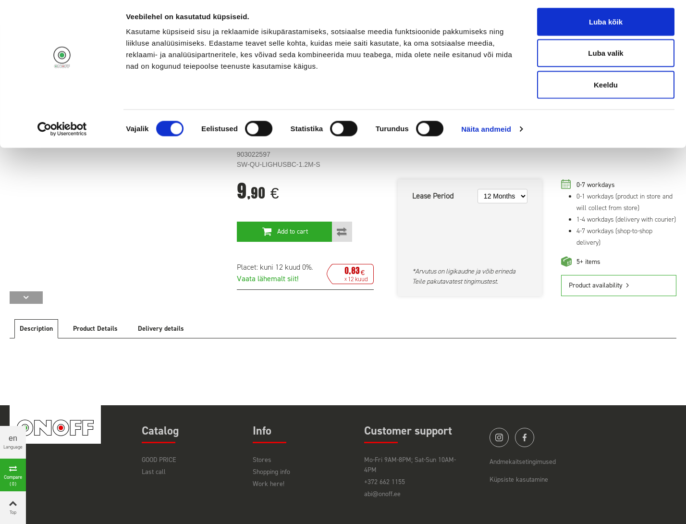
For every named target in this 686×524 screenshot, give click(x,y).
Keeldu (606, 88)
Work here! (268, 483)
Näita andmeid (486, 132)
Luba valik (605, 57)
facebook (524, 437)
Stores (262, 459)
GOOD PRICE (159, 459)
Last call (154, 471)
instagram (499, 437)
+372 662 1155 (384, 482)
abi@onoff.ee (382, 494)
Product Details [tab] (95, 328)
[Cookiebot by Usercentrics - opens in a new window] (62, 132)
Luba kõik (606, 25)
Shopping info (271, 471)
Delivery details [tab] (161, 328)
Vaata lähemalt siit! (267, 279)
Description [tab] (36, 328)
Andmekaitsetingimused (523, 461)
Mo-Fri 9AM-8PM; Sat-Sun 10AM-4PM (410, 464)
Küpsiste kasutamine (519, 479)
